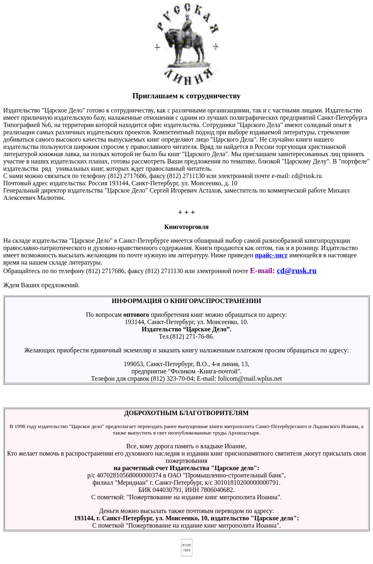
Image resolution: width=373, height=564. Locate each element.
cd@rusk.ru (296, 270)
